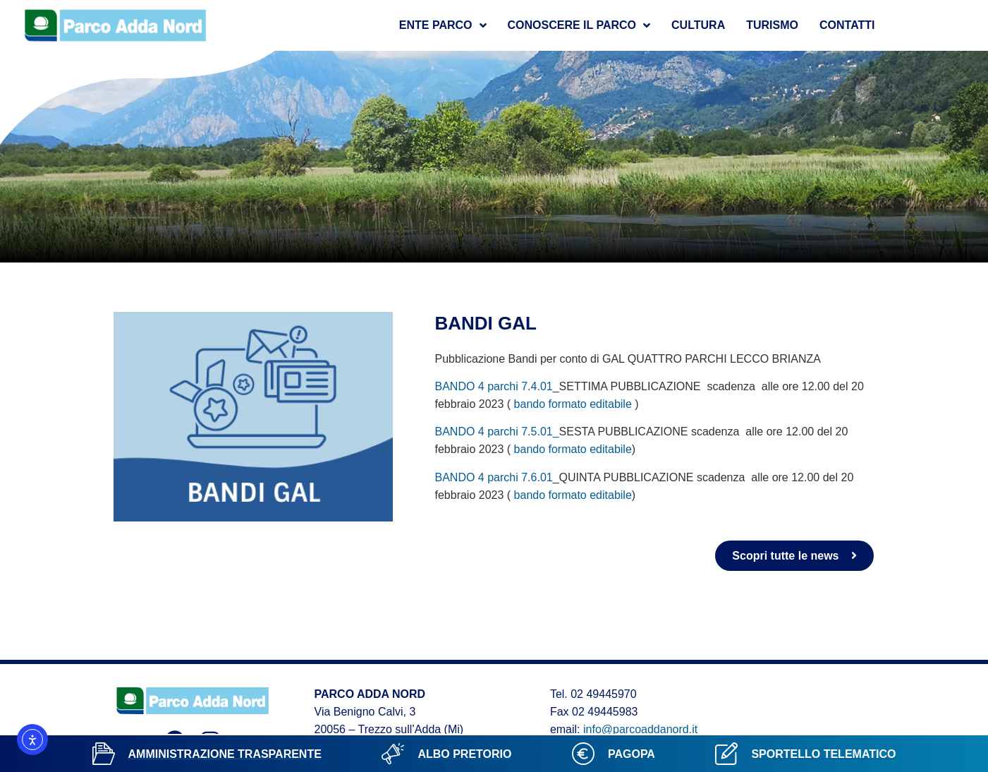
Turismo (772, 25)
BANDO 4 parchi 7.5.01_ (497, 432)
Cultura (698, 25)
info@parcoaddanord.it (640, 729)
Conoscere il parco (579, 25)
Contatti (847, 25)
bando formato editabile (574, 404)
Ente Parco (443, 25)
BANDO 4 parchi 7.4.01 (494, 386)
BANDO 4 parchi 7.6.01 (494, 477)
